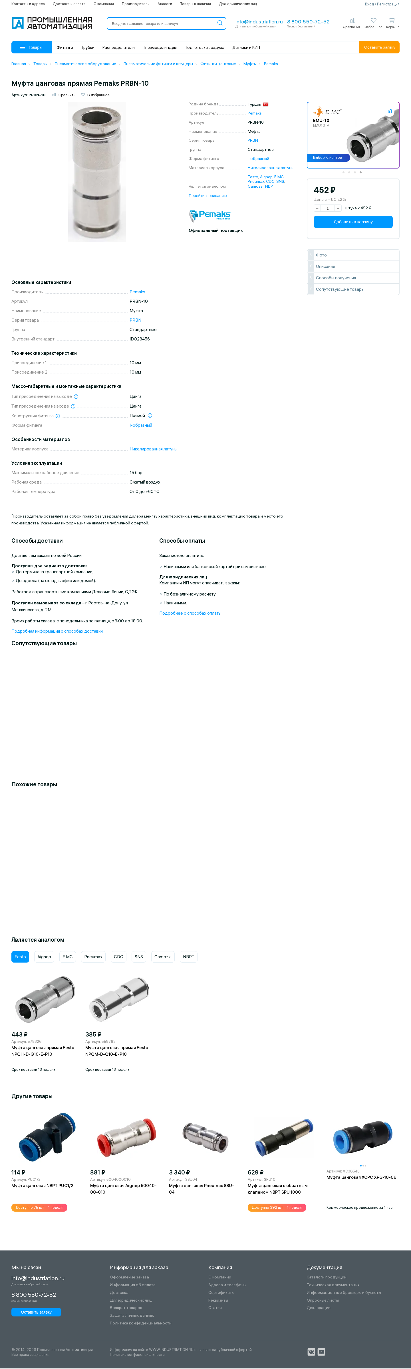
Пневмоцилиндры (160, 47)
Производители (136, 3)
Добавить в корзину (353, 222)
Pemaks (255, 114)
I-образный (258, 159)
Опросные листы (323, 1300)
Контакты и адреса (28, 3)
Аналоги (165, 3)
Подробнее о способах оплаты (190, 613)
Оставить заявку (379, 47)
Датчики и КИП (246, 47)
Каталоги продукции (326, 1278)
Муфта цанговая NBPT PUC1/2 (42, 1186)
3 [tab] (357, 175)
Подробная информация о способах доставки (57, 631)
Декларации (319, 1308)
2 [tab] (351, 175)
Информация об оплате (133, 1285)
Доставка (119, 1293)
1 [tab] (345, 175)
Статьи (215, 1308)
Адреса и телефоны (227, 1285)
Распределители (118, 47)
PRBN (253, 141)
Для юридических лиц (238, 3)
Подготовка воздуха (204, 47)
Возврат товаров (126, 1308)
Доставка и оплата (69, 3)
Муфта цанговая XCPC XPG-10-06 (361, 1178)
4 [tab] (362, 175)
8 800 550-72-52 (308, 21)
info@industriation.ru (259, 21)
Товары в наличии (195, 3)
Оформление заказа (129, 1278)
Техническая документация (333, 1285)
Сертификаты (221, 1293)
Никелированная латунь (270, 168)
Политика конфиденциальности (141, 1324)
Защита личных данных (132, 1316)
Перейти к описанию (208, 196)
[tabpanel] (353, 136)
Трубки (87, 47)
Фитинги (65, 47)
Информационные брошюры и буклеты (344, 1293)
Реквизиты (218, 1300)
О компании (104, 3)
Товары (31, 47)
